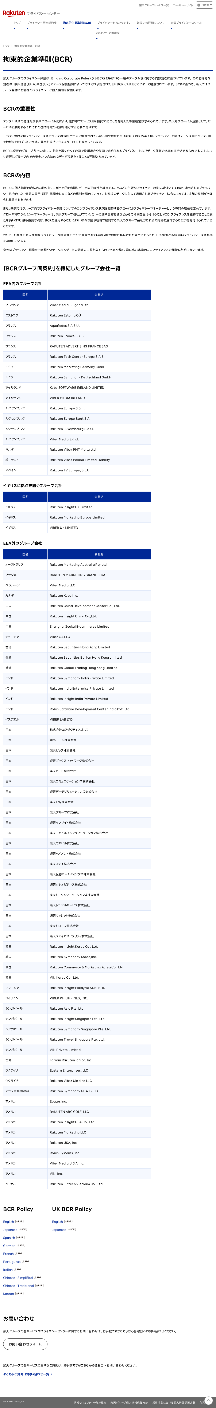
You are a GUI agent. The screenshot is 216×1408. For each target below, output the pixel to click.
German (9, 1245)
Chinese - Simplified (18, 1277)
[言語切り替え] (204, 5)
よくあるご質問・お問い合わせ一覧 (26, 1374)
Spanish (9, 1237)
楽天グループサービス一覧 (154, 5)
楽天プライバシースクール (186, 22)
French (8, 1253)
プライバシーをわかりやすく (114, 22)
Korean (8, 1293)
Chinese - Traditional (18, 1285)
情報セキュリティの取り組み (90, 1402)
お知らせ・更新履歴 (108, 33)
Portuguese (12, 1261)
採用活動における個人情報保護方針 (174, 1402)
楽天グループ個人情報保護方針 (129, 1402)
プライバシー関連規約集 (42, 22)
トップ (17, 22)
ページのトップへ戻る (208, 1400)
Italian (8, 1269)
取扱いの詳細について (151, 22)
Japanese (10, 1229)
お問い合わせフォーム (25, 1344)
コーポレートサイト (183, 5)
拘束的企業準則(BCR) (77, 22)
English (8, 1221)
